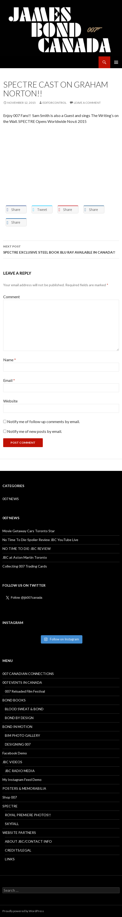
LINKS (10, 859)
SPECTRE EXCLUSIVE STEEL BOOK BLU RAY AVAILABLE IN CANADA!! (61, 249)
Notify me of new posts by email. (34, 431)
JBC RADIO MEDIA (20, 771)
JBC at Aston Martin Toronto (24, 557)
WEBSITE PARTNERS (19, 832)
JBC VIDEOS (12, 762)
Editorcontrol (55, 102)
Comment (11, 296)
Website (10, 401)
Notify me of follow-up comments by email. (43, 421)
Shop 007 (9, 797)
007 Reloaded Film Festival (25, 691)
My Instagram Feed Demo (22, 779)
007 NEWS (10, 499)
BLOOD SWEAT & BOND (24, 709)
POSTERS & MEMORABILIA (24, 788)
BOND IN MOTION (17, 726)
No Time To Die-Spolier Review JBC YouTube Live (40, 540)
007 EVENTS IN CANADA (22, 682)
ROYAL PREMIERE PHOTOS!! (28, 815)
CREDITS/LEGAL (18, 850)
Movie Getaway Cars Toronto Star (28, 531)
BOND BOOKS (14, 700)
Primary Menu (116, 62)
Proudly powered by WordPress (23, 911)
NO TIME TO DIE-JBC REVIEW (26, 548)
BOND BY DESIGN (19, 718)
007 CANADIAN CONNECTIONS (28, 674)
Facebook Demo (14, 753)
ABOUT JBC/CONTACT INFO (28, 841)
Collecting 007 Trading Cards (24, 566)
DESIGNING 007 (18, 744)
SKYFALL (12, 824)
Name (9, 359)
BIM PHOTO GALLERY (22, 735)
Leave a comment (87, 102)
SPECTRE (10, 806)
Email (9, 380)
